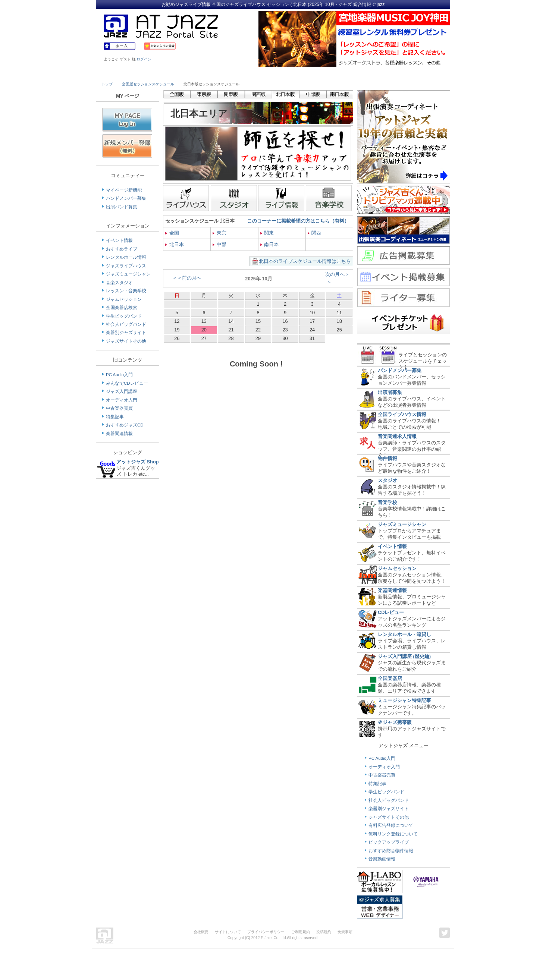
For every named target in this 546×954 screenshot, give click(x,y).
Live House (123, 73)
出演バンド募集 (121, 207)
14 (230, 321)
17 (312, 321)
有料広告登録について (390, 825)
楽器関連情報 (119, 433)
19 (176, 330)
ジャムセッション (124, 299)
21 (230, 330)
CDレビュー (391, 612)
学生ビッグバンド (124, 316)
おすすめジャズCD (125, 425)
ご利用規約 (300, 932)
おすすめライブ (121, 249)
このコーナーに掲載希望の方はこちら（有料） (298, 221)
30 (285, 338)
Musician (165, 73)
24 (312, 330)
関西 (314, 233)
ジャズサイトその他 (126, 341)
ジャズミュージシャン (128, 274)
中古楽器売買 (119, 408)
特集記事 (115, 417)
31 (312, 338)
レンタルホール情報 (126, 257)
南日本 (269, 244)
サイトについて (228, 932)
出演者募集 (390, 392)
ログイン (143, 59)
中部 (219, 244)
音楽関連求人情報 (397, 436)
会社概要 (201, 932)
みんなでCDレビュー (127, 383)
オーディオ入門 (121, 400)
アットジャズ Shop (137, 462)
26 (176, 338)
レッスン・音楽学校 (126, 291)
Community (337, 73)
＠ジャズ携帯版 (395, 722)
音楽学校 (387, 502)
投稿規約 (323, 932)
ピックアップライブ (388, 842)
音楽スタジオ (119, 282)
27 (204, 338)
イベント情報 (119, 240)
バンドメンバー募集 (126, 198)
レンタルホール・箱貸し (404, 634)
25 (339, 330)
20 (204, 330)
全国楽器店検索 (121, 307)
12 (176, 321)
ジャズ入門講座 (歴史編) (404, 656)
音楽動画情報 (381, 859)
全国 (172, 233)
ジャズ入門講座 (121, 391)
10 (312, 312)
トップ (107, 84)
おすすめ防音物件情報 (390, 850)
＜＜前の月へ (186, 278)
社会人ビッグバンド (126, 324)
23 (285, 330)
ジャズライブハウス (126, 266)
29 (258, 338)
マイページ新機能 (124, 190)
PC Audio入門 (119, 374)
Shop (294, 73)
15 (258, 321)
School (251, 73)
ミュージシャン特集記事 (404, 700)
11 (339, 312)
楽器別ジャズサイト (126, 332)
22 (258, 330)
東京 (219, 233)
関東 (267, 233)
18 (339, 321)
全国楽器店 (390, 678)
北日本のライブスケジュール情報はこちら (305, 261)
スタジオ (387, 480)
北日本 (174, 244)
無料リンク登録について (393, 834)
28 (230, 338)
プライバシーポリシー (266, 932)
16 (285, 321)
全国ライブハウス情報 (402, 414)
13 (204, 321)
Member (423, 73)
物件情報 (387, 458)
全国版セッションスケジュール (148, 84)
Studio (209, 73)
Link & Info (380, 73)
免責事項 (345, 932)
